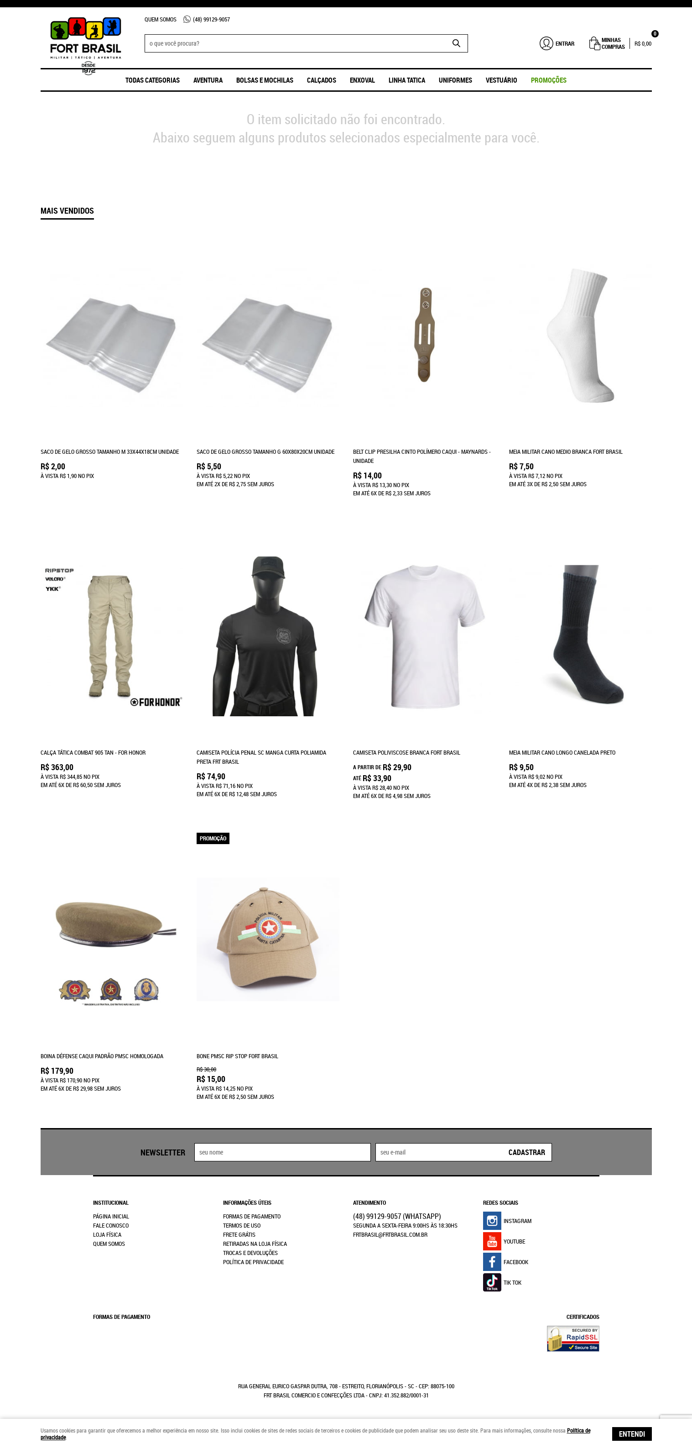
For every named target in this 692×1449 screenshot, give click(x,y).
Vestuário (501, 79)
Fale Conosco (111, 1224)
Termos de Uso (241, 1224)
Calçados (321, 79)
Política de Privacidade (253, 1261)
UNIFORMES (455, 79)
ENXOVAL (362, 79)
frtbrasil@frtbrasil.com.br (390, 1233)
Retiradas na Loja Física (255, 1243)
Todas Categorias (152, 79)
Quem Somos (161, 19)
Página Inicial (111, 1215)
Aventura (208, 79)
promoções (549, 79)
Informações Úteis (247, 1201)
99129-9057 (211, 19)
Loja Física (107, 1233)
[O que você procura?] (456, 43)
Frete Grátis (239, 1233)
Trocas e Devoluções (250, 1252)
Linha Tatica (407, 79)
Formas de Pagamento (252, 1215)
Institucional (111, 1201)
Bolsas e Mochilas (264, 79)
